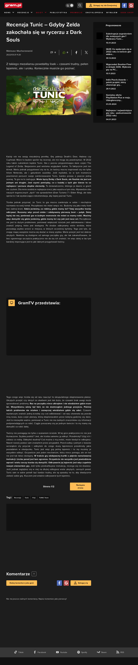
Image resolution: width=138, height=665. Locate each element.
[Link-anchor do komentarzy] (53, 52)
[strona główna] (20, 5)
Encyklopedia (94, 12)
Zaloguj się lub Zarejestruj (105, 5)
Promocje (76, 12)
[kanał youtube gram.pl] (61, 652)
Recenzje (25, 12)
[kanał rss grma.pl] (120, 652)
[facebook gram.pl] (39, 652)
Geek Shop (127, 12)
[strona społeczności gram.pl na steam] (101, 652)
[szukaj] (80, 5)
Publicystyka (58, 12)
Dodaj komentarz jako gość (22, 583)
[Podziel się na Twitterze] (86, 52)
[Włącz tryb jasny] (69, 5)
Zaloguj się (83, 583)
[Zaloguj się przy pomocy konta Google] (131, 5)
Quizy (41, 12)
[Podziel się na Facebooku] (76, 52)
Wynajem (112, 12)
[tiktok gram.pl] (18, 652)
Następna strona (80, 486)
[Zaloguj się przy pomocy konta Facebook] (124, 5)
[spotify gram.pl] (82, 652)
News (9, 12)
